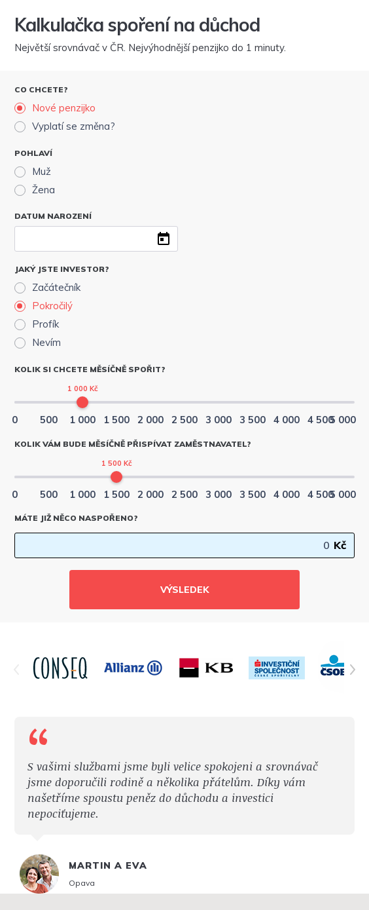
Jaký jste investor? (61, 269)
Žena (43, 189)
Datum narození (53, 216)
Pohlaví (33, 153)
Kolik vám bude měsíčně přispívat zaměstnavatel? (132, 444)
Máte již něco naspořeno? (76, 518)
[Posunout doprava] (352, 669)
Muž (41, 171)
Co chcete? (41, 89)
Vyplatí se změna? (73, 126)
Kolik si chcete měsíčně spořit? (90, 369)
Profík (45, 324)
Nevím (46, 342)
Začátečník (56, 287)
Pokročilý (52, 305)
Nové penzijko (64, 108)
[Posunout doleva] (16, 669)
